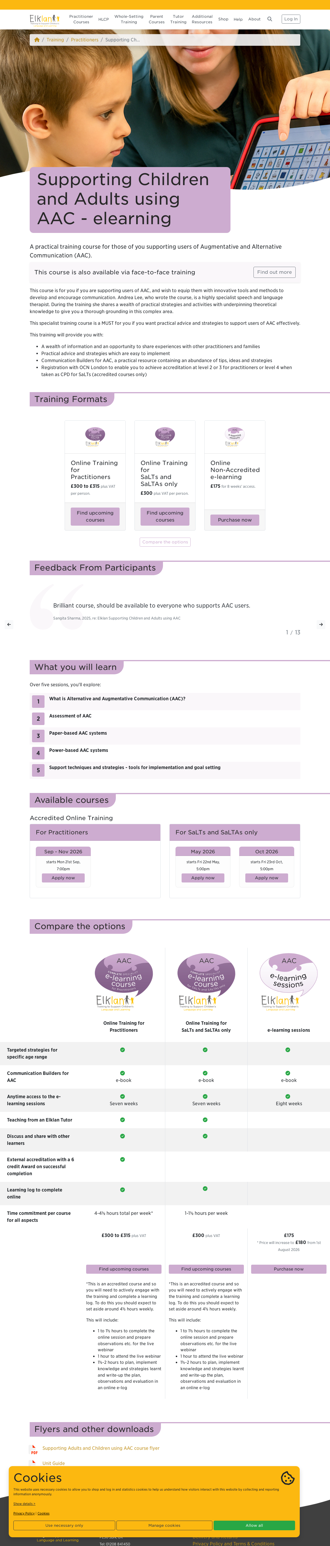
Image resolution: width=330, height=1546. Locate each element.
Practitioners (84, 40)
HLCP (103, 19)
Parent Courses (157, 19)
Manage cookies (164, 1525)
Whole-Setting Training (128, 19)
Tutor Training (178, 19)
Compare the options (165, 542)
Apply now (63, 877)
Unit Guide (53, 1463)
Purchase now (235, 520)
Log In (291, 19)
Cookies (43, 1513)
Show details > (24, 1504)
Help (238, 19)
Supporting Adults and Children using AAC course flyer (100, 1448)
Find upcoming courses (95, 516)
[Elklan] (45, 19)
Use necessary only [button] (64, 1525)
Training (55, 40)
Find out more (274, 272)
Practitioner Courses (81, 19)
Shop (223, 19)
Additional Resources (202, 19)
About (254, 19)
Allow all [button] (254, 1525)
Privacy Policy (24, 1513)
